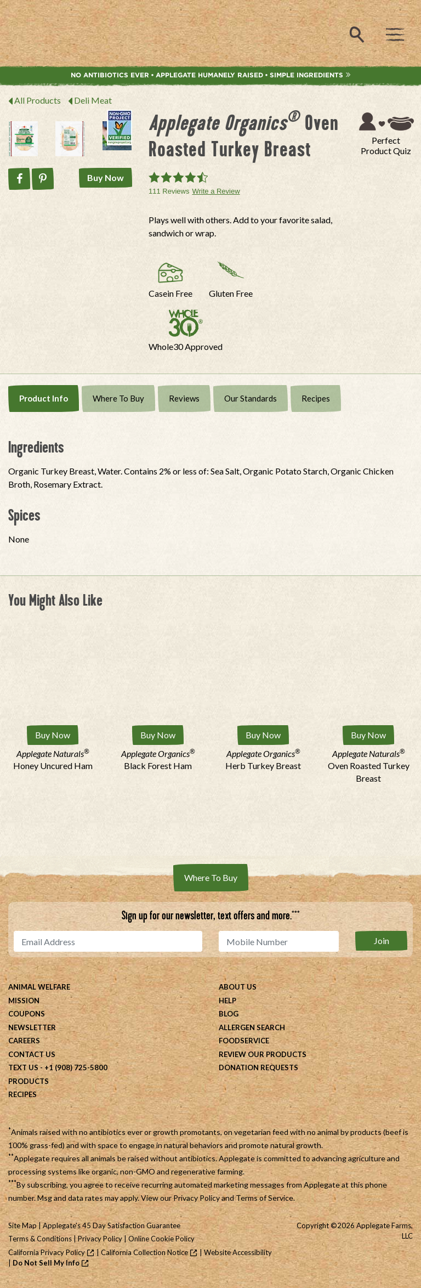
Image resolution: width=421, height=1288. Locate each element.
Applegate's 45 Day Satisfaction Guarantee (111, 1225)
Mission (23, 1000)
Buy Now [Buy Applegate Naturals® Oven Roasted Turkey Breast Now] (368, 735)
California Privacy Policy (46, 1252)
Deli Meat (93, 100)
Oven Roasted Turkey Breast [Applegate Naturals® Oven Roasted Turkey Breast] (368, 765)
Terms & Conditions (40, 1238)
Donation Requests (258, 1067)
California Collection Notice (144, 1252)
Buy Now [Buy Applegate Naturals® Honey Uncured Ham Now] (52, 735)
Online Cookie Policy (161, 1238)
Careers (24, 1040)
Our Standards (250, 398)
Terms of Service (264, 1197)
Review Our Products (262, 1054)
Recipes (315, 398)
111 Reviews (169, 191)
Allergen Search (252, 1027)
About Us (238, 986)
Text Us (23, 1067)
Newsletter (32, 1027)
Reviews (184, 398)
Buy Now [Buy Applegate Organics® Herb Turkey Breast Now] (263, 735)
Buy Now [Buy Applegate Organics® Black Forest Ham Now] (157, 735)
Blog (228, 1013)
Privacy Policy (196, 1197)
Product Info (43, 398)
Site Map (22, 1225)
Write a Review (216, 191)
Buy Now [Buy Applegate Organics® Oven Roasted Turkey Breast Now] (105, 177)
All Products (37, 100)
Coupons (26, 1013)
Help (227, 1000)
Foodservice (244, 1040)
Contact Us (31, 1054)
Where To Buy (118, 398)
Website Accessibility (238, 1252)
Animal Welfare (39, 986)
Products (28, 1081)
